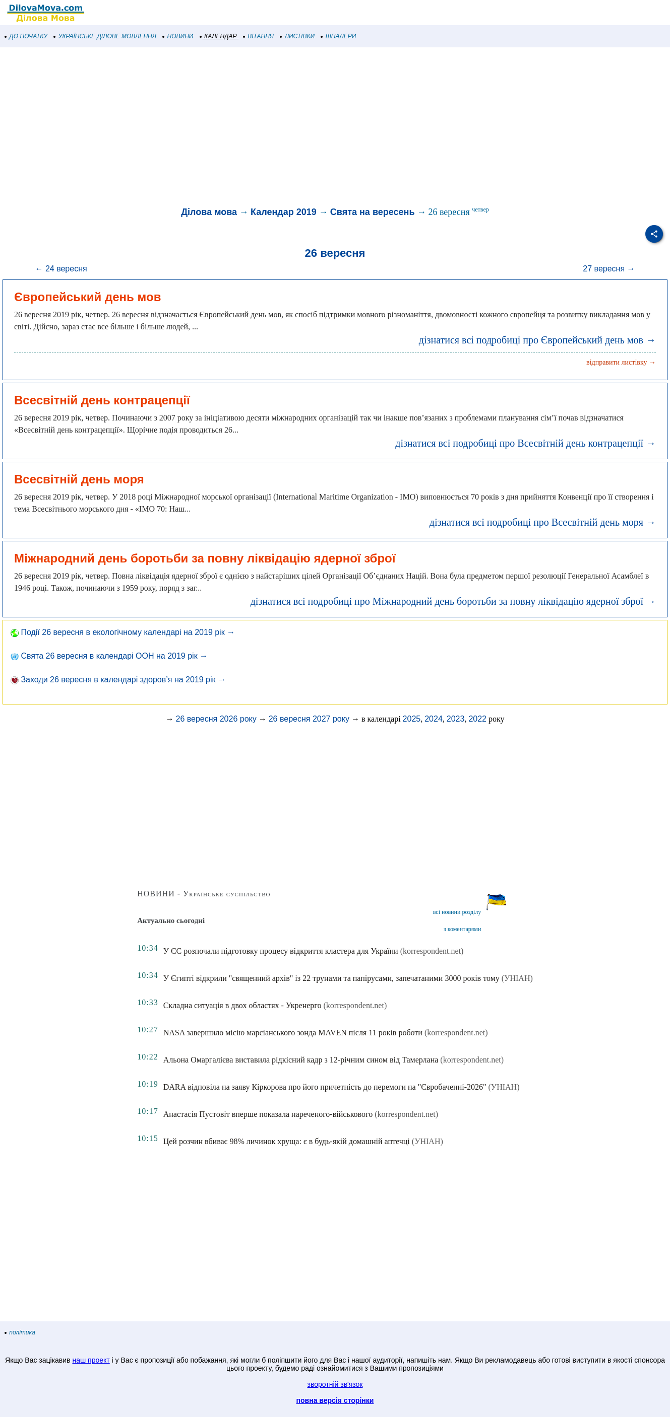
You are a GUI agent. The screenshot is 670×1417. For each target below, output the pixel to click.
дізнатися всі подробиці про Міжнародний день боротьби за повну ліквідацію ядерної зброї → (453, 601)
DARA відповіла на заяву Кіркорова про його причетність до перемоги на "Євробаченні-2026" (324, 1087)
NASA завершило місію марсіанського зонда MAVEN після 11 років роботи (292, 1032)
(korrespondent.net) (432, 951)
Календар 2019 (284, 212)
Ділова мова (209, 212)
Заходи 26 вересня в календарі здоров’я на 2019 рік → (118, 679)
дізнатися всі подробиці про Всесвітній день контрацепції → (525, 443)
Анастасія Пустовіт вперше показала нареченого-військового (268, 1114)
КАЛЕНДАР (218, 36)
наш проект (90, 1360)
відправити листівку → (621, 362)
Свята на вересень (372, 212)
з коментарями (462, 929)
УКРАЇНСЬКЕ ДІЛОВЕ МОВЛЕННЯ (105, 36)
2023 (456, 719)
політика (20, 1332)
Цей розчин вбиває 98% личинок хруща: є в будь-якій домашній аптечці (286, 1141)
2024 (433, 719)
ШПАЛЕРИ (338, 36)
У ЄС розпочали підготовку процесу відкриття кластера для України (280, 951)
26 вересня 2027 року (309, 719)
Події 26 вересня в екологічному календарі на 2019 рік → (123, 632)
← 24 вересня (61, 268)
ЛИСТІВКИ (297, 36)
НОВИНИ (178, 36)
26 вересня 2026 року (215, 719)
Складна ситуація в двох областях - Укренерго (242, 1005)
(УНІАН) (517, 978)
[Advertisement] (302, 127)
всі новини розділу (457, 911)
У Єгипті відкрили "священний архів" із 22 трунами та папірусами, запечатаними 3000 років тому (331, 978)
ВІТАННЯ (258, 36)
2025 (412, 719)
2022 (477, 719)
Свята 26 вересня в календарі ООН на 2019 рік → (109, 656)
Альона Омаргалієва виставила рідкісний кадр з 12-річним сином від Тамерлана (301, 1059)
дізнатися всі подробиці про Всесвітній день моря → (543, 522)
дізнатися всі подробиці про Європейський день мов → (537, 339)
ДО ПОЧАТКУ (26, 36)
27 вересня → (609, 268)
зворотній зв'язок (335, 1384)
